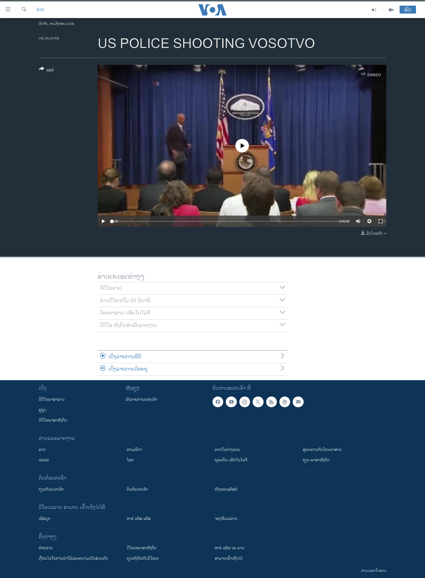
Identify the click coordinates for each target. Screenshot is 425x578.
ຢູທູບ (43, 410)
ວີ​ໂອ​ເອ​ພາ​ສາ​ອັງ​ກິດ (142, 548)
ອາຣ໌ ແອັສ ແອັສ (139, 519)
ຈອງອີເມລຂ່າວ (226, 519)
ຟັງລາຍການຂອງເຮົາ (141, 399)
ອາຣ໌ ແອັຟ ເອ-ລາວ (229, 548)
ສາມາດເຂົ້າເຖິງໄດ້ (229, 558)
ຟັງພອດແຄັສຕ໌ (226, 489)
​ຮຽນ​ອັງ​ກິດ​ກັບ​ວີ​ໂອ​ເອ (143, 558)
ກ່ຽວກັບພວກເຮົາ (51, 489)
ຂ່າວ (40, 9)
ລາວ (42, 450)
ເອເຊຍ (44, 460)
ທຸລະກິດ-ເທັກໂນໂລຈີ (231, 460)
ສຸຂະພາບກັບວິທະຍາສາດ (322, 450)
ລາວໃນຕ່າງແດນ (227, 450)
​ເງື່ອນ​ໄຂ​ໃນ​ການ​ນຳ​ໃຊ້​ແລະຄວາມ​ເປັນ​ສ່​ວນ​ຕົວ (73, 558)
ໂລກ (130, 460)
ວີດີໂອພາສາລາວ (52, 399)
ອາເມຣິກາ (134, 450)
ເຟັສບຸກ (45, 519)
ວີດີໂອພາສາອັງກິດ (53, 420)
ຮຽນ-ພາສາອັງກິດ (316, 460)
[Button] (46, 70)
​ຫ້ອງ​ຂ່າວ (46, 548)
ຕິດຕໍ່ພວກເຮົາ (137, 489)
